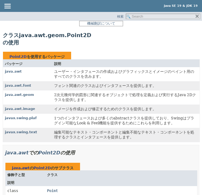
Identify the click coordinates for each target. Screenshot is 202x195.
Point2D (18, 56)
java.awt (13, 71)
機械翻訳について (101, 23)
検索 (120, 16)
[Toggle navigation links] (7, 6)
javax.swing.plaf (21, 118)
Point (52, 190)
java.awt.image (20, 109)
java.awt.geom (19, 95)
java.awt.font (18, 85)
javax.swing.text (21, 132)
